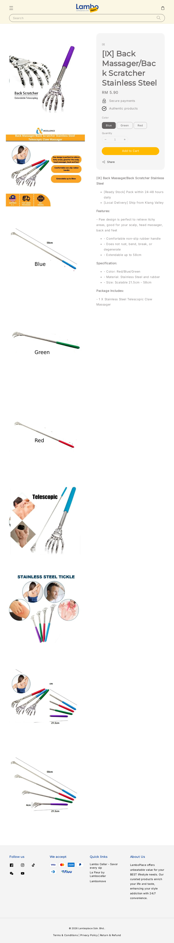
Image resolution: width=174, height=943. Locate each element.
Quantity (107, 133)
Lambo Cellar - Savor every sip (104, 865)
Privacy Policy (89, 935)
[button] (11, 8)
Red (140, 125)
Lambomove (98, 881)
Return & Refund (110, 935)
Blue (109, 125)
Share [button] (108, 162)
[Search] (159, 18)
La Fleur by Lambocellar (98, 874)
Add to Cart (130, 151)
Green (125, 125)
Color (105, 117)
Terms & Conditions (65, 935)
